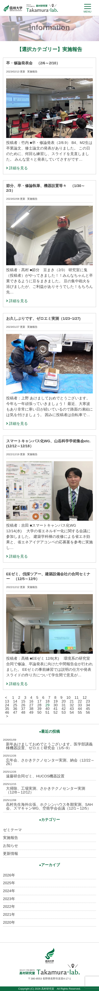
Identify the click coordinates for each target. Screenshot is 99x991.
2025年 (9, 883)
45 (88, 709)
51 (47, 712)
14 (15, 701)
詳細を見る (17, 168)
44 (80, 709)
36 (15, 709)
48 (23, 712)
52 (56, 712)
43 (72, 709)
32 (72, 705)
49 (31, 712)
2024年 (9, 891)
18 (47, 701)
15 (23, 701)
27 (31, 705)
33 (80, 705)
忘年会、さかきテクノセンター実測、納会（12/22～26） (50, 762)
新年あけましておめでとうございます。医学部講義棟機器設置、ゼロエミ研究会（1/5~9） (49, 746)
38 (31, 709)
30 (56, 705)
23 (88, 701)
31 (64, 705)
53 (64, 712)
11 (76, 697)
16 (31, 701)
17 (39, 701)
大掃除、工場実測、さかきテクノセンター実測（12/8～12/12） (45, 790)
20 (64, 701)
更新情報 (10, 853)
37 (23, 709)
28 (39, 705)
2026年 (9, 875)
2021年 (9, 914)
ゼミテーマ (12, 830)
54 (72, 712)
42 (64, 709)
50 (39, 712)
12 (85, 697)
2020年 (9, 922)
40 (47, 709)
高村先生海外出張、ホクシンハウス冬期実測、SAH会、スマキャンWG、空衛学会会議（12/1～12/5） (49, 806)
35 (7, 709)
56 (88, 712)
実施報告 (10, 838)
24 (7, 705)
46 (7, 712)
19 (56, 701)
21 (72, 701)
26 (23, 705)
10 (68, 697)
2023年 (9, 899)
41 (56, 709)
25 (15, 705)
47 (15, 712)
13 (7, 701)
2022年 (9, 906)
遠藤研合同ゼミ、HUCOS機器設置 (35, 776)
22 (80, 701)
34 (88, 705)
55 (80, 712)
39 (39, 709)
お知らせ (10, 846)
